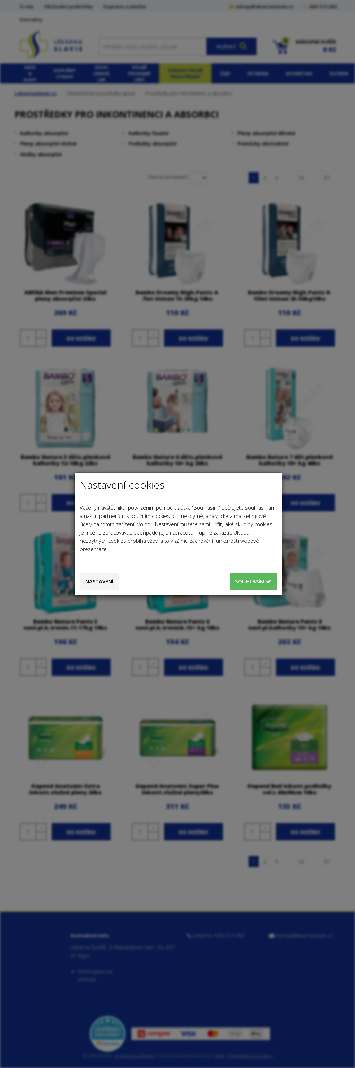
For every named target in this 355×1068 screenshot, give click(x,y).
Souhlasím (253, 581)
